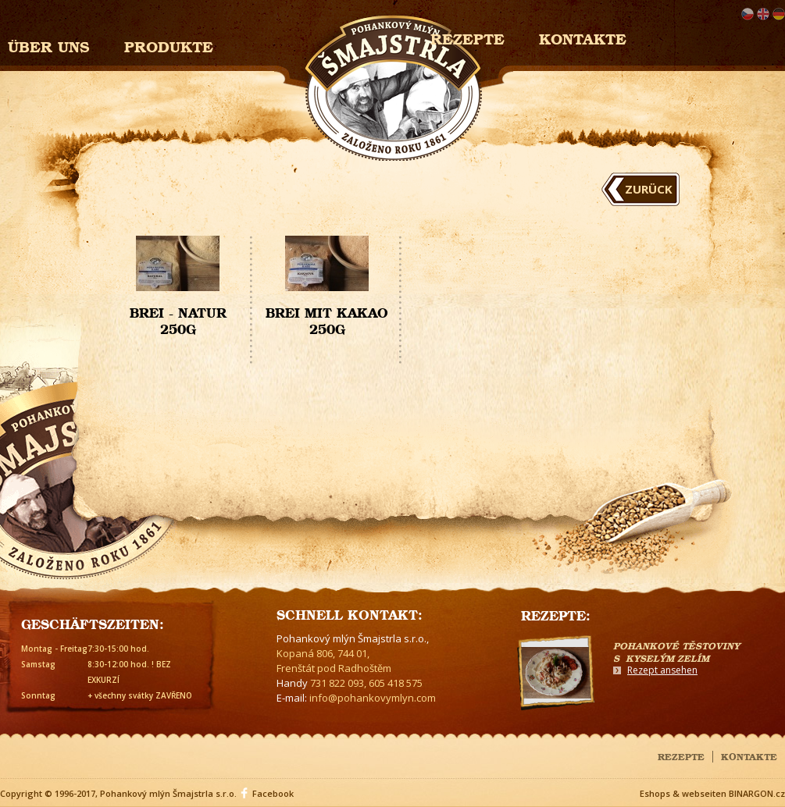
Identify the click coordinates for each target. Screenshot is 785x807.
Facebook (273, 793)
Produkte (168, 44)
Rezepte (681, 755)
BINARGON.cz (757, 793)
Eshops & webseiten (683, 793)
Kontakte (582, 37)
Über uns (49, 44)
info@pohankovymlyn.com (372, 698)
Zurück (649, 189)
